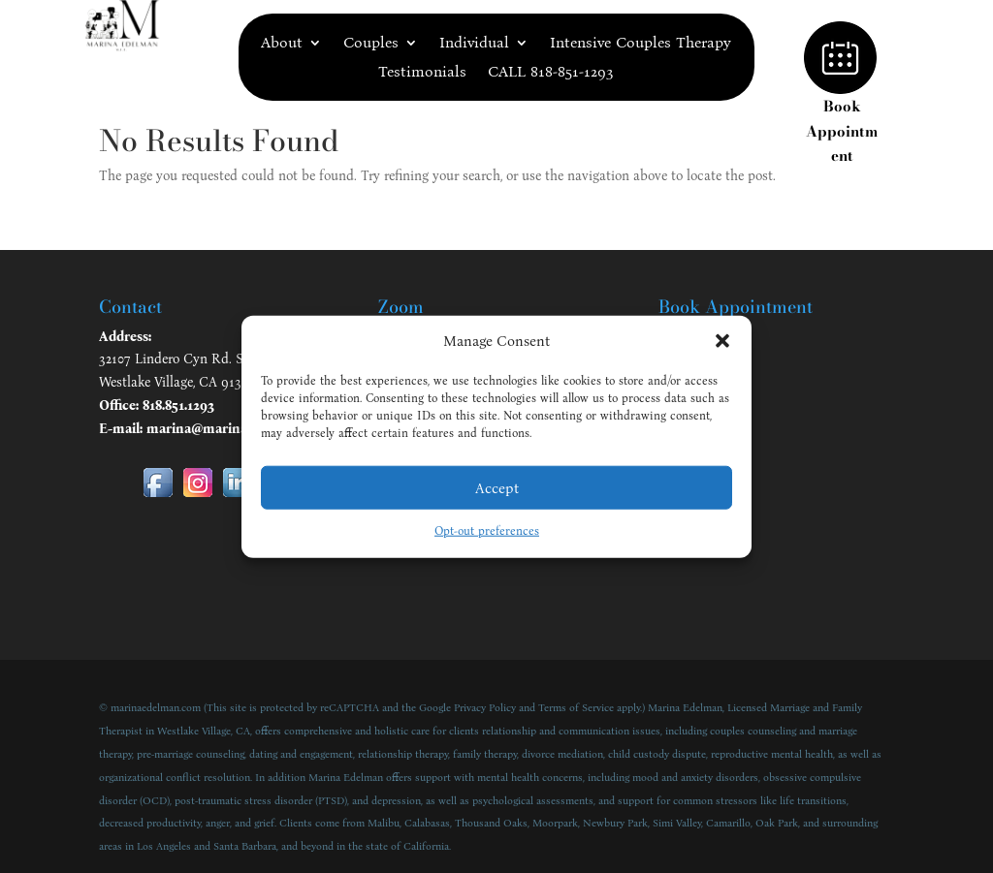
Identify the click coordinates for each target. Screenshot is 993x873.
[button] (722, 341)
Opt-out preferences (486, 531)
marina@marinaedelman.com (238, 429)
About (282, 43)
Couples (371, 43)
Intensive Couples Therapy (640, 43)
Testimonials (422, 72)
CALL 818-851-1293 (551, 72)
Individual (474, 43)
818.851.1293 (178, 405)
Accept (497, 488)
